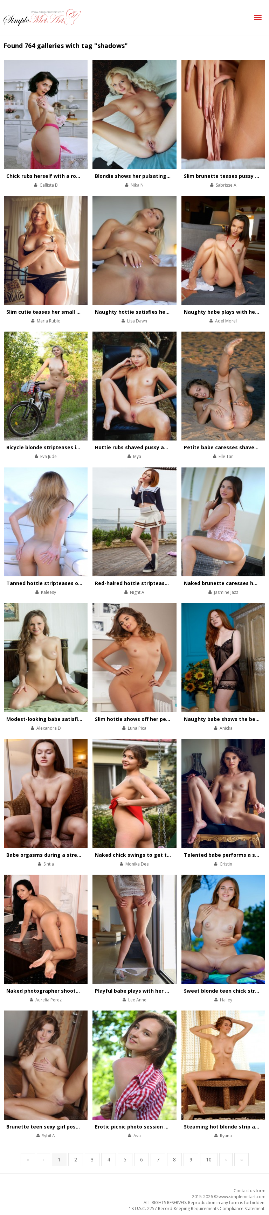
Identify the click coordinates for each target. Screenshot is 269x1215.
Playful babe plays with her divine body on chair (155, 990)
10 (209, 1159)
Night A (137, 592)
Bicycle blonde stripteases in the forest (56, 447)
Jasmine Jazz (226, 592)
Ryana (226, 1136)
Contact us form (249, 1191)
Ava (137, 1136)
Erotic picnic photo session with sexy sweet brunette (162, 1126)
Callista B (49, 185)
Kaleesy (48, 592)
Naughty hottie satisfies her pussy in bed (147, 311)
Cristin (226, 864)
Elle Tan (226, 456)
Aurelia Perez (48, 1000)
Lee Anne (137, 1000)
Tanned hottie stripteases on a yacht (54, 583)
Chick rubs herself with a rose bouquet (55, 176)
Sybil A (48, 1136)
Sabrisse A (226, 185)
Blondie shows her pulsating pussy (138, 176)
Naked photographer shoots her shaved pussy (65, 990)
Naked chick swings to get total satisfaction (152, 855)
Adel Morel (226, 321)
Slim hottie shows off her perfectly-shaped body (156, 719)
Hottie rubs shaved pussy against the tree (149, 447)
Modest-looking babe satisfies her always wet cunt (71, 719)
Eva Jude (48, 456)
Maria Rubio (49, 321)
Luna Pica (137, 728)
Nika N (137, 185)
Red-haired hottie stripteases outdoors (145, 583)
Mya (137, 456)
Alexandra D (48, 728)
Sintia (48, 864)
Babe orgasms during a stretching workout (61, 855)
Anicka (226, 728)
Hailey (226, 1000)
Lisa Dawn (137, 321)
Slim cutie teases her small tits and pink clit (62, 311)
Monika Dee (137, 864)
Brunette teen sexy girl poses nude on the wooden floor (77, 1126)
